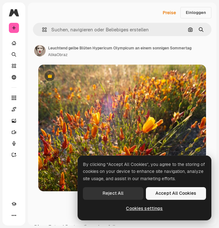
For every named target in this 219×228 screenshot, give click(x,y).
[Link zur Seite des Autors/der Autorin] (40, 50)
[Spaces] (14, 109)
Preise (169, 13)
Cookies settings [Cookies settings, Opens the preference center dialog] (144, 208)
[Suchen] (14, 54)
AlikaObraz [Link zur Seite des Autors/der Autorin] (57, 54)
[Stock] (14, 66)
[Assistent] (14, 155)
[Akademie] (14, 204)
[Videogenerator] (14, 132)
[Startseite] (14, 43)
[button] (42, 29)
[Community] (14, 77)
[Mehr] (14, 215)
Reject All (113, 193)
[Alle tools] (14, 98)
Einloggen (196, 12)
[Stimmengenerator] (14, 143)
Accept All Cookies (176, 193)
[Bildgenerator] (14, 121)
